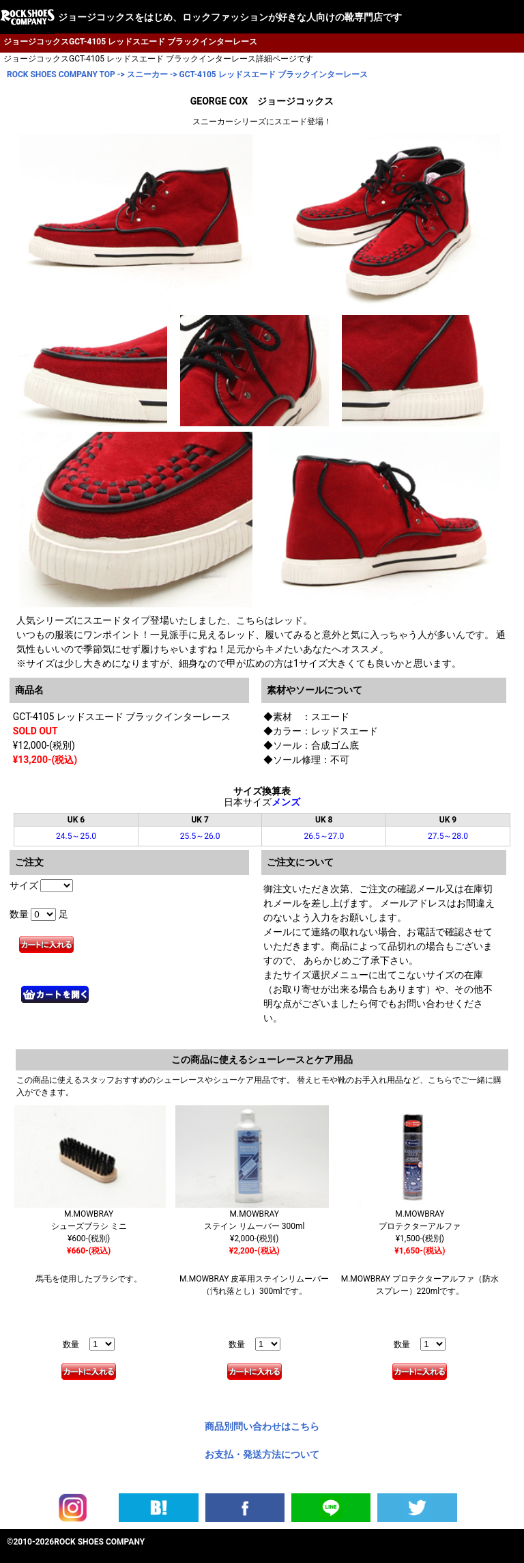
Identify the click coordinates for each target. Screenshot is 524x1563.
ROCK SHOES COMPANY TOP (61, 74)
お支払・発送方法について (262, 1454)
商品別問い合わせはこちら (262, 1426)
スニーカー (147, 74)
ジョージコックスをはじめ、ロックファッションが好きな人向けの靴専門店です (230, 17)
